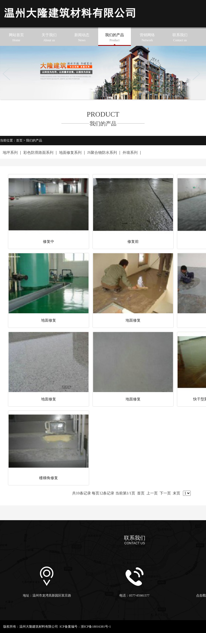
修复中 (48, 242)
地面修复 (48, 320)
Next (198, 73)
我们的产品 (114, 38)
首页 (19, 140)
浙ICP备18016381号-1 (96, 626)
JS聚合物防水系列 (102, 153)
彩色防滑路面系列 (38, 153)
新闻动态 (81, 38)
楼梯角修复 (48, 478)
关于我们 (49, 38)
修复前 (133, 242)
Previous (8, 73)
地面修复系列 (70, 153)
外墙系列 (130, 153)
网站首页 (16, 38)
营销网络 (147, 38)
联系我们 (180, 38)
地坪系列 (10, 153)
